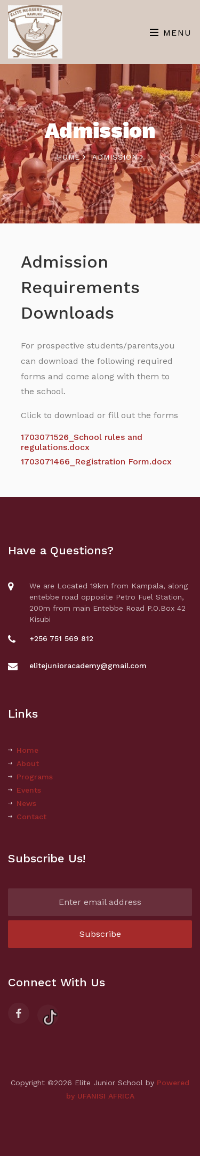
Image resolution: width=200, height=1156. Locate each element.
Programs (30, 776)
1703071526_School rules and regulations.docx (81, 442)
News (22, 803)
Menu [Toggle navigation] (171, 33)
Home (71, 157)
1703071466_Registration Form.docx (96, 461)
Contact (27, 816)
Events (24, 790)
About (23, 763)
